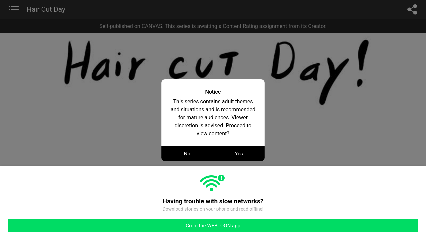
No (187, 154)
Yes (239, 154)
